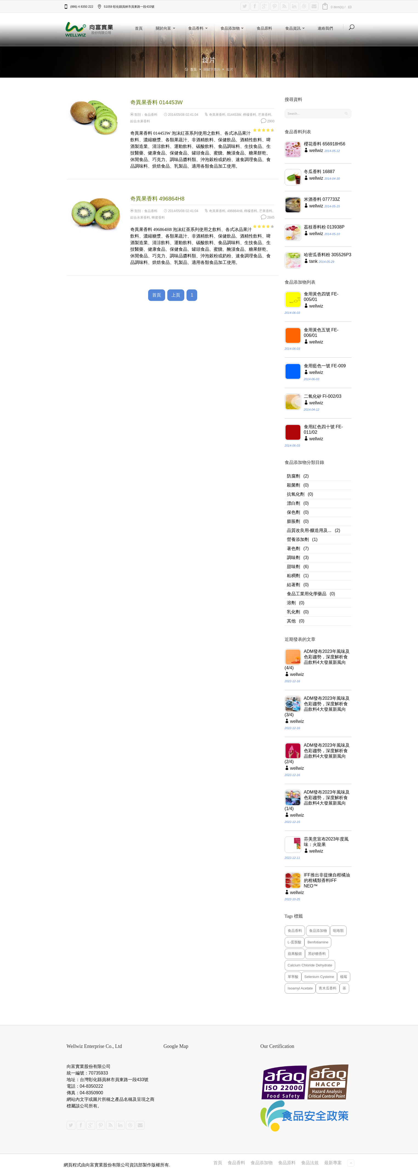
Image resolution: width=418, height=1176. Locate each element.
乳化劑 (293, 612)
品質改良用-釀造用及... (309, 530)
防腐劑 (293, 476)
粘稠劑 (293, 575)
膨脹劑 (293, 521)
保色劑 (293, 512)
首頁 (139, 28)
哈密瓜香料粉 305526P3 (327, 254)
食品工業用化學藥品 (306, 593)
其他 (291, 621)
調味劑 (293, 557)
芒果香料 (264, 115)
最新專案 (333, 1162)
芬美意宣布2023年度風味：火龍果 (326, 842)
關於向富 (166, 28)
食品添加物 (233, 28)
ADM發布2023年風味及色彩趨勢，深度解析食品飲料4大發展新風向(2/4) (317, 753)
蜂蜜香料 (158, 217)
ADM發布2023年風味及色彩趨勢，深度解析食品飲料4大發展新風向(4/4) (317, 659)
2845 (268, 217)
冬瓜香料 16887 (319, 171)
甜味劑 (293, 566)
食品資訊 (296, 28)
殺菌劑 (293, 485)
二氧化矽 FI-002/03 (322, 396)
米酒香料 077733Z (322, 199)
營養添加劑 (298, 539)
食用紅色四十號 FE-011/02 (323, 429)
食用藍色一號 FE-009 (325, 365)
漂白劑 (293, 503)
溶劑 (291, 602)
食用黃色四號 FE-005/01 (321, 297)
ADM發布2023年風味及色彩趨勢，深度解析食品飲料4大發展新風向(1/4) (317, 800)
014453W (234, 115)
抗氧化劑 (295, 494)
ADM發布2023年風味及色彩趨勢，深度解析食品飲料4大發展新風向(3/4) (317, 706)
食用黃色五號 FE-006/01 (321, 333)
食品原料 (264, 28)
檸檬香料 (249, 115)
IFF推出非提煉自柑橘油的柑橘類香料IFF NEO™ (327, 880)
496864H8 (234, 211)
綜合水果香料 (140, 121)
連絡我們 (325, 28)
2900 (268, 121)
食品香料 (199, 28)
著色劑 (293, 548)
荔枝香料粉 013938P (324, 227)
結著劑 (293, 584)
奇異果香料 (217, 115)
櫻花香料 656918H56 (324, 144)
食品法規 (310, 1162)
